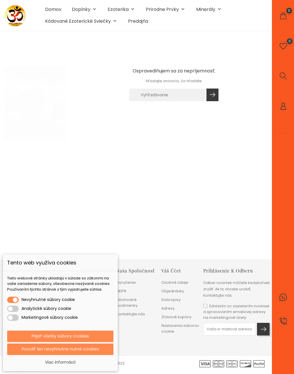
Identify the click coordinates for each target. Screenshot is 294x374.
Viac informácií (60, 362)
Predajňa (138, 23)
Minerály (209, 12)
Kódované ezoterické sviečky (81, 24)
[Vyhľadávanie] (167, 99)
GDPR (121, 291)
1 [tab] (62, 101)
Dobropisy (171, 299)
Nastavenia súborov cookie (180, 328)
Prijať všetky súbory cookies (60, 335)
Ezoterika (122, 12)
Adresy (168, 308)
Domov (53, 12)
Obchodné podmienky (127, 302)
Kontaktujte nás (130, 314)
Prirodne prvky (166, 12)
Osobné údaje (174, 282)
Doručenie (126, 282)
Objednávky (172, 291)
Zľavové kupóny (176, 317)
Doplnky (84, 12)
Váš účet (171, 271)
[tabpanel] (35, 102)
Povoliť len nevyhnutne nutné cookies (60, 349)
